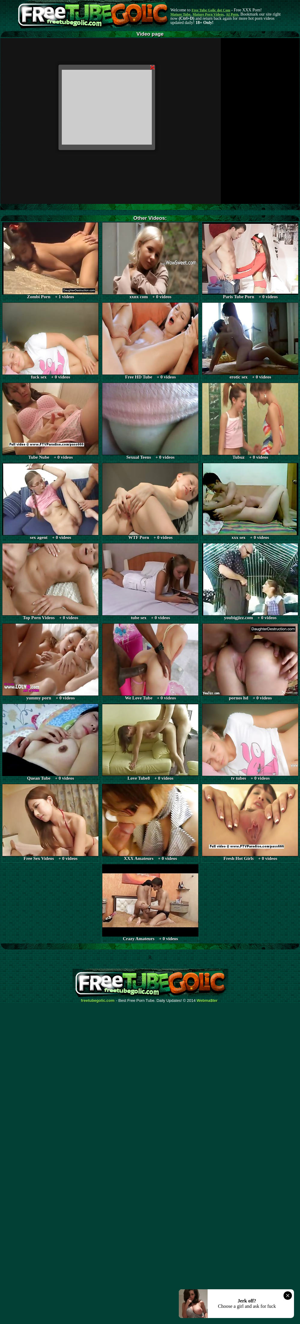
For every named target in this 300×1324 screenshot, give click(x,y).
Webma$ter (207, 1001)
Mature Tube (180, 14)
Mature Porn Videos (208, 14)
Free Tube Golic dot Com (210, 10)
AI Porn (232, 14)
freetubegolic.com (98, 1001)
